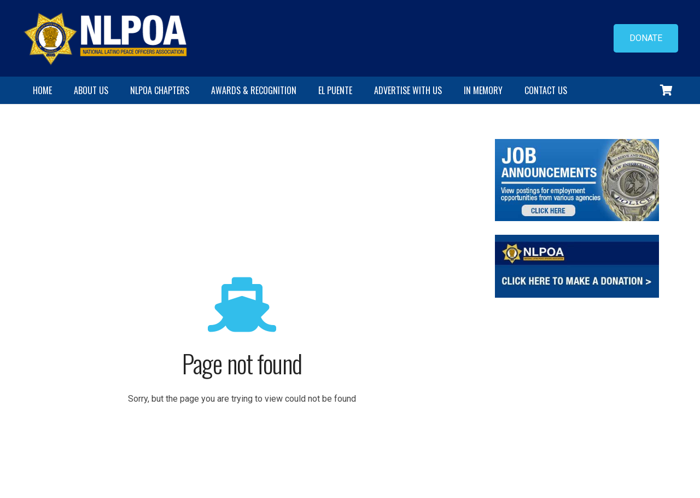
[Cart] (666, 90)
